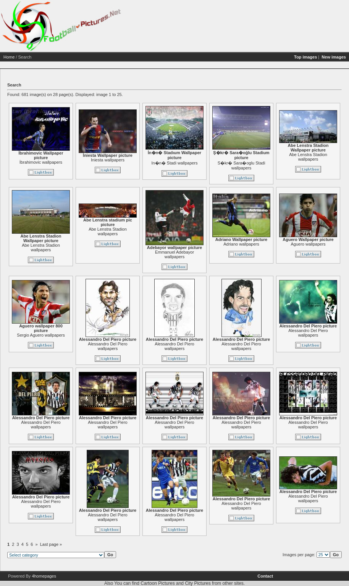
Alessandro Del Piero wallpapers (107, 346)
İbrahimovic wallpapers (40, 162)
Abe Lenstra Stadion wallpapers (308, 156)
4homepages (44, 576)
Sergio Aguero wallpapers (41, 335)
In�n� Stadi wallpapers (174, 163)
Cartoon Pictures (157, 583)
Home (9, 57)
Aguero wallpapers (308, 244)
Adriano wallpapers (241, 244)
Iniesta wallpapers (107, 160)
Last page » (51, 544)
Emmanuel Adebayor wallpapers (174, 254)
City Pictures (197, 583)
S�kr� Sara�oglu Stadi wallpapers (241, 165)
